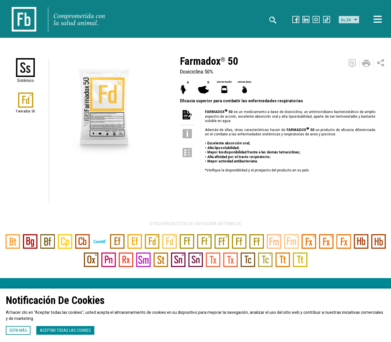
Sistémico (25, 80)
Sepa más (18, 330)
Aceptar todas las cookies (65, 330)
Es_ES (346, 20)
